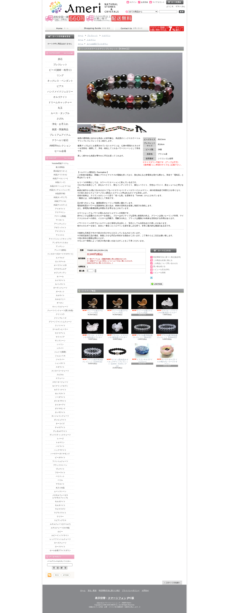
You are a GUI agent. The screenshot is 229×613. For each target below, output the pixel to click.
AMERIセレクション (60, 145)
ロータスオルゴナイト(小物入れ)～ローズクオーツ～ (167, 354)
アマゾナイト (60, 231)
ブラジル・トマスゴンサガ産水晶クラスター (167, 304)
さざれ (60, 118)
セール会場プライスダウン (60, 550)
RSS (56, 575)
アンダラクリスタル (60, 243)
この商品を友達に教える (162, 260)
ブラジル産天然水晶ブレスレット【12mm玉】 (93, 353)
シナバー (60, 348)
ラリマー (60, 517)
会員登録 (144, 2)
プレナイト (60, 469)
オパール (60, 277)
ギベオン (60, 303)
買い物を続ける (159, 266)
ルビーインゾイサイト (60, 535)
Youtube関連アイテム (60, 163)
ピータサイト (60, 457)
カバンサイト (60, 284)
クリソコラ (60, 314)
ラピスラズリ (60, 509)
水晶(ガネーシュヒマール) (60, 186)
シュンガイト (60, 363)
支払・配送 (92, 590)
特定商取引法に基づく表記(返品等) (167, 257)
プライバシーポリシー (130, 590)
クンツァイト (60, 325)
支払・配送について (97, 28)
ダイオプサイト (60, 401)
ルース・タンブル (60, 113)
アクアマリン (60, 212)
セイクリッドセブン (60, 386)
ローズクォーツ (60, 543)
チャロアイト (60, 427)
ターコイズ (60, 424)
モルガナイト (60, 501)
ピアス (60, 86)
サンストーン (60, 341)
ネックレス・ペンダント (60, 81)
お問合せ (131, 28)
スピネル (60, 375)
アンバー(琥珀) (60, 250)
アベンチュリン (60, 224)
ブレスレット (60, 64)
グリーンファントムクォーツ (60, 322)
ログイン (133, 2)
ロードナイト (60, 547)
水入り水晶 (60, 488)
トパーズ (60, 439)
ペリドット (60, 476)
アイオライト (60, 209)
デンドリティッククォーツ (60, 435)
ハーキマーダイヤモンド (60, 454)
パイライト (60, 446)
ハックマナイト (60, 450)
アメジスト (60, 235)
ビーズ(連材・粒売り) (60, 70)
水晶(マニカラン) (60, 205)
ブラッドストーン (60, 465)
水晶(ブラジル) (60, 201)
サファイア (60, 337)
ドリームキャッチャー (60, 102)
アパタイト (60, 220)
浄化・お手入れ (60, 124)
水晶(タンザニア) (60, 197)
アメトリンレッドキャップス (60, 239)
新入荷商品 (60, 167)
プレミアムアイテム (60, 135)
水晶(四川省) (60, 193)
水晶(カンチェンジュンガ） (60, 190)
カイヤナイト (60, 280)
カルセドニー (60, 299)
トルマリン (60, 442)
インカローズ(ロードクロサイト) (60, 254)
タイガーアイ (60, 405)
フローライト (60, 473)
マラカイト (60, 484)
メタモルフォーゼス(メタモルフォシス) (60, 496)
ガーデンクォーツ (60, 288)
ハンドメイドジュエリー (60, 91)
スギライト (60, 367)
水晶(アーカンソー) (60, 178)
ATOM (66, 575)
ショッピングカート (175, 2)
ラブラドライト (60, 513)
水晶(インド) (60, 182)
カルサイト (60, 295)
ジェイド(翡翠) (60, 352)
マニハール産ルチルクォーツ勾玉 (93, 304)
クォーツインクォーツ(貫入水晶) (60, 310)
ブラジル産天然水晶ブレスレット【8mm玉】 (142, 328)
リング (60, 75)
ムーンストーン (60, 491)
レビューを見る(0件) (161, 269)
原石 (60, 59)
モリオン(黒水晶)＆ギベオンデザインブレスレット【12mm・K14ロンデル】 (117, 355)
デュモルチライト (60, 431)
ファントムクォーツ (60, 461)
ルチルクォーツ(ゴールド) (60, 524)
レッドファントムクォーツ (60, 539)
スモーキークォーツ (60, 382)
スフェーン (60, 378)
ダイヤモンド (60, 408)
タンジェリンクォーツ (60, 416)
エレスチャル (60, 261)
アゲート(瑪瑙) (60, 216)
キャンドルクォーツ (60, 307)
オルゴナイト (60, 97)
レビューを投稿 (159, 273)
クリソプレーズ (60, 318)
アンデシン (60, 246)
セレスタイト (60, 393)
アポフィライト (60, 228)
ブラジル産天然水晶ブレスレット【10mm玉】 (167, 328)
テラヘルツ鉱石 (60, 140)
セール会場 (60, 151)
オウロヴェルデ (60, 269)
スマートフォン (117, 598)
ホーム (62, 28)
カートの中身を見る (59, 36)
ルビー (60, 532)
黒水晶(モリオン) (60, 171)
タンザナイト (60, 412)
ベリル (60, 480)
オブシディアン (60, 273)
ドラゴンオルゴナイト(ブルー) (142, 352)
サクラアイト (60, 333)
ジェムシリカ (60, 356)
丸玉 (60, 108)
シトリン (60, 344)
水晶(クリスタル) (60, 175)
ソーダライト (60, 397)
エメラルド (60, 258)
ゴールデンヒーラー (60, 329)
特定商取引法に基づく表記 (109, 590)
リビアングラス (60, 520)
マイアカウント (158, 2)
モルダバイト (60, 505)
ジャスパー (60, 359)
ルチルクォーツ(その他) (60, 528)
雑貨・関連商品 (60, 129)
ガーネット (60, 292)
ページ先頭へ (172, 583)
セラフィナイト (60, 390)
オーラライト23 (60, 265)
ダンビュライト (60, 420)
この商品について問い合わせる (165, 263)
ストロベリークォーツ (60, 371)
